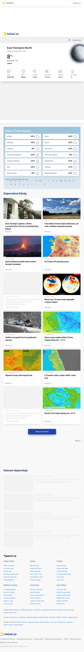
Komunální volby (9, 568)
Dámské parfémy (44, 622)
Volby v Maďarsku (9, 580)
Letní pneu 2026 (61, 589)
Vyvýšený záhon (73, 617)
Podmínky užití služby (24, 639)
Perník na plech (8, 604)
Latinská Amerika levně (37, 601)
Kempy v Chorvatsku (36, 589)
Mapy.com (17, 610)
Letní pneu (54, 622)
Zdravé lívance (8, 595)
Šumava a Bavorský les (37, 595)
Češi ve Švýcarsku (35, 598)
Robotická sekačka (32, 617)
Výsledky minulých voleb (11, 574)
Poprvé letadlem (35, 592)
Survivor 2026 (57, 610)
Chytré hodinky (8, 625)
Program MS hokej (35, 568)
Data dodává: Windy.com (53, 639)
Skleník (58, 617)
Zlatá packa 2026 (47, 610)
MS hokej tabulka (35, 571)
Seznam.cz (77, 3)
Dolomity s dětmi (35, 604)
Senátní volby (8, 571)
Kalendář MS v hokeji (36, 577)
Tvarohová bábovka (9, 598)
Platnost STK (61, 604)
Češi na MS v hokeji (36, 574)
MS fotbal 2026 (61, 565)
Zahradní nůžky (43, 617)
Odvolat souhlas (75, 639)
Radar (66, 639)
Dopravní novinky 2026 (63, 595)
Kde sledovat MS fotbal (64, 574)
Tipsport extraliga (35, 580)
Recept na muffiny (9, 592)
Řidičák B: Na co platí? (63, 598)
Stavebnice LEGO (33, 622)
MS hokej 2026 (34, 565)
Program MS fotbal (62, 568)
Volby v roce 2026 (9, 565)
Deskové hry (62, 622)
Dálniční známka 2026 (63, 592)
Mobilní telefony (22, 622)
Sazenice (15, 617)
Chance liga (60, 577)
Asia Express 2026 (68, 610)
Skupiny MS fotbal (62, 571)
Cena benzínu (37, 610)
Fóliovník (64, 617)
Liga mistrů (60, 580)
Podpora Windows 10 (10, 612)
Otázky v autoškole (62, 601)
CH (40, 181)
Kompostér (52, 617)
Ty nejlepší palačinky (10, 589)
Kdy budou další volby (10, 577)
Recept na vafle (8, 601)
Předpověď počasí (26, 610)
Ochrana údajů (38, 639)
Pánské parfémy (18, 625)
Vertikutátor (22, 617)
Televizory (69, 622)
